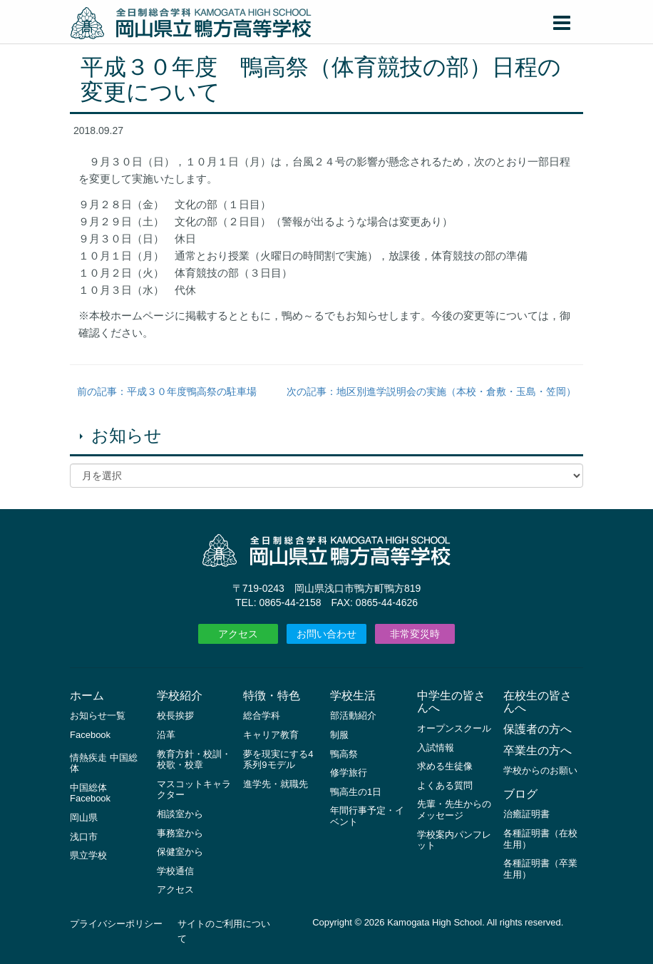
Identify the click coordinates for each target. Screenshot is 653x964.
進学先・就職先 (275, 784)
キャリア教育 (271, 734)
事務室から (180, 833)
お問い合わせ (326, 634)
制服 (339, 734)
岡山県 (84, 817)
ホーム (87, 695)
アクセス (238, 634)
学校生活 (353, 695)
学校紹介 (179, 695)
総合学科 (261, 715)
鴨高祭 (344, 754)
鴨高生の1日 (355, 791)
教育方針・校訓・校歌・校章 (194, 760)
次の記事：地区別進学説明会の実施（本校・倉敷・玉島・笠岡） (431, 391)
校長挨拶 (175, 715)
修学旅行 (348, 772)
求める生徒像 (445, 766)
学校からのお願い (540, 770)
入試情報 (435, 747)
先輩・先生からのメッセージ (454, 810)
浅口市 (84, 836)
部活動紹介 (353, 715)
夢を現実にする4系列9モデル (278, 760)
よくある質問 (445, 785)
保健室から (180, 851)
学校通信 (175, 871)
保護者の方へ (537, 729)
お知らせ (126, 435)
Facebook (90, 734)
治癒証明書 (526, 814)
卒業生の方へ (537, 750)
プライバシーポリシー (116, 923)
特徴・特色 (271, 695)
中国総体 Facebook (90, 793)
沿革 (166, 734)
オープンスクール (454, 728)
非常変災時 (415, 634)
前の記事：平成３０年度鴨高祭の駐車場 (167, 391)
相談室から (180, 814)
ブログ (520, 794)
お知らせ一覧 (97, 715)
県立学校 (88, 855)
